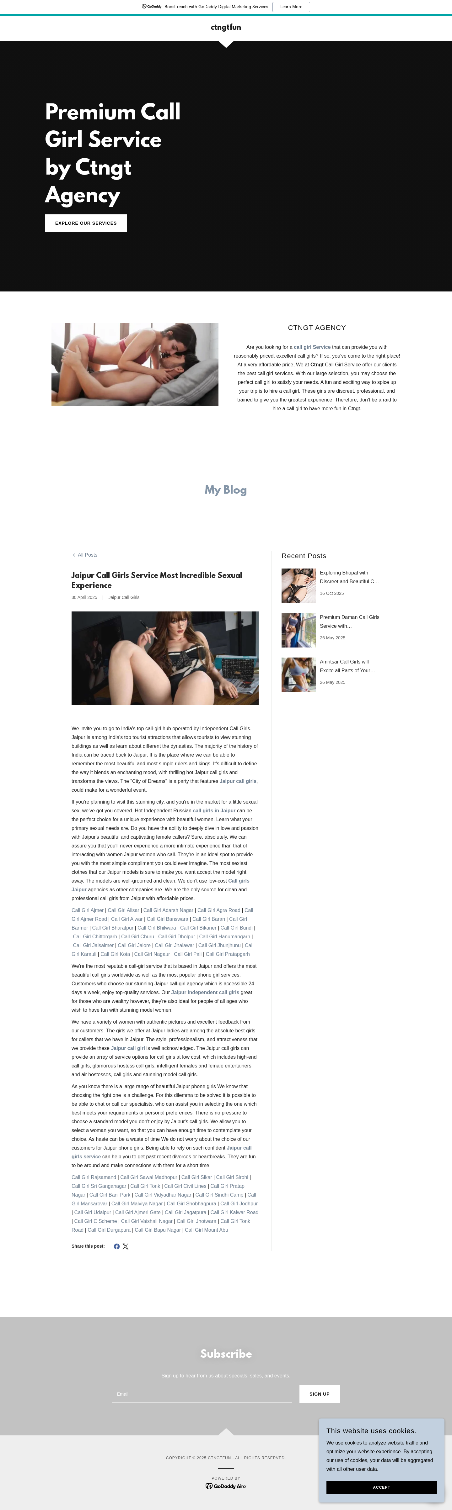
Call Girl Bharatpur (113, 928)
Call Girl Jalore (134, 945)
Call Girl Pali (188, 954)
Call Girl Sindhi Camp (220, 1195)
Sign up (319, 1394)
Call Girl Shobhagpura (191, 1203)
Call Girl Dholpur (176, 936)
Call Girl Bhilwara (156, 928)
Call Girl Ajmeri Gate (138, 1212)
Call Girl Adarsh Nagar (168, 910)
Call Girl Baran (208, 919)
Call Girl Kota (115, 954)
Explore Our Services (86, 223)
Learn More (291, 7)
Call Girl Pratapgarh (228, 954)
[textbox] (202, 1394)
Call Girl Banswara (167, 919)
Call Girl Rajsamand (94, 1177)
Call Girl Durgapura (109, 1230)
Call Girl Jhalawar (174, 945)
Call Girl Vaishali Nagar (147, 1221)
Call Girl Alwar (127, 919)
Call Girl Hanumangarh (224, 936)
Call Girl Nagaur (152, 954)
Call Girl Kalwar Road (235, 1212)
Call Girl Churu (137, 936)
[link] (226, 28)
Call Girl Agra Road (218, 910)
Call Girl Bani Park (110, 1195)
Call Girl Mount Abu (206, 1230)
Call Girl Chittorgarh (95, 936)
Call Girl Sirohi (232, 1177)
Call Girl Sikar (196, 1177)
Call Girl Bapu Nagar (158, 1230)
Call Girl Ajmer (88, 910)
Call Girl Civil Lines (185, 1186)
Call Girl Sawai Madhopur (148, 1177)
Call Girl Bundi (237, 928)
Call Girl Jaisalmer (93, 945)
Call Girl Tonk (145, 1186)
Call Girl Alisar (123, 910)
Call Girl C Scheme (95, 1221)
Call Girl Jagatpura (186, 1212)
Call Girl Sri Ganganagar (99, 1186)
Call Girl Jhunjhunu (219, 945)
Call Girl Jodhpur (239, 1203)
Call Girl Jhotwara (196, 1221)
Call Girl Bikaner (198, 928)
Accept (381, 1492)
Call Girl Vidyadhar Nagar (162, 1195)
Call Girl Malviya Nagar (137, 1203)
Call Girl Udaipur (92, 1212)
